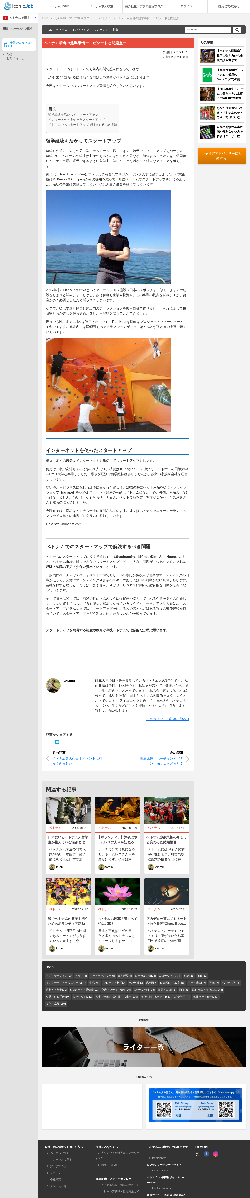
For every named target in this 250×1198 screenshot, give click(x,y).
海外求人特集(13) (144, 989)
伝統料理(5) (136, 982)
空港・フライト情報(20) (116, 989)
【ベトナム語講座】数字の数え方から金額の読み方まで (230, 55)
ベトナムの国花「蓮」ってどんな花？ (117, 921)
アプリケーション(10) (59, 975)
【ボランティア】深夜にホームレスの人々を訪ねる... (117, 839)
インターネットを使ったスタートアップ (76, 119)
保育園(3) (166, 982)
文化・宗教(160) (56, 1003)
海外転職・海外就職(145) (207, 989)
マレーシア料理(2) (114, 982)
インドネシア (81, 29)
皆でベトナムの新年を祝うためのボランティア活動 (68, 921)
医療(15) (214, 982)
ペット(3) (81, 975)
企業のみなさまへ (18, 44)
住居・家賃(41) (167, 989)
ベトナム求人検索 (101, 6)
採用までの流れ (228, 6)
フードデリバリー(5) (102, 975)
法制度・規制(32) (56, 989)
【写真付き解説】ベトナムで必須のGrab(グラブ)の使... (230, 74)
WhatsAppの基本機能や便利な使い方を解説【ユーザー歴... (230, 131)
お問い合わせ (15, 58)
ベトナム (62, 30)
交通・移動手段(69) (58, 996)
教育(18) (179, 982)
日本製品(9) (125, 975)
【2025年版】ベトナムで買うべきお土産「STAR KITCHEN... (230, 93)
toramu (69, 680)
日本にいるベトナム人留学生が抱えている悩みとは (68, 839)
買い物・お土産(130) (125, 996)
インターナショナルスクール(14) (66, 982)
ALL (49, 29)
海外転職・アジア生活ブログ (144, 6)
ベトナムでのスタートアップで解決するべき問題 (82, 124)
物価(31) (184, 989)
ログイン (186, 6)
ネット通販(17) (197, 982)
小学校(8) (94, 982)
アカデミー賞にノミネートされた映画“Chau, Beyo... (166, 921)
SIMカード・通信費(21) (84, 989)
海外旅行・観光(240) (205, 996)
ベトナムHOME (59, 6)
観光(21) (189, 975)
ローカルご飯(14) (145, 975)
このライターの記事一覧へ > (167, 719)
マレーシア (101, 29)
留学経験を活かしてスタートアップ (73, 114)
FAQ (9, 54)
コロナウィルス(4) (170, 975)
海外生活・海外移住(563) (156, 996)
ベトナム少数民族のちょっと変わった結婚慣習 (166, 839)
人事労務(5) (102, 996)
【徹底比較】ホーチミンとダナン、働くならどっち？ (159, 761)
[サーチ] (208, 30)
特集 (116, 29)
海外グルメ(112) (82, 996)
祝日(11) (202, 975)
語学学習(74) (182, 996)
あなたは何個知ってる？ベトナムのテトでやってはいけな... (230, 112)
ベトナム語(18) (231, 982)
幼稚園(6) (151, 982)
